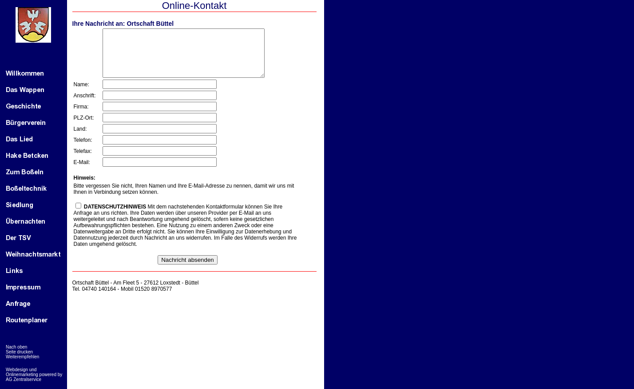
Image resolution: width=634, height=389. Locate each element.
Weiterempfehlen (22, 356)
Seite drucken (19, 351)
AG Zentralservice (23, 379)
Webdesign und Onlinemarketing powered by (34, 372)
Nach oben (16, 347)
